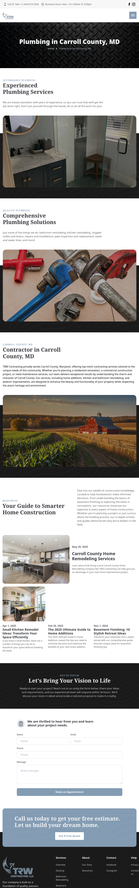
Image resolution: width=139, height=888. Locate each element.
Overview (60, 864)
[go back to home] (18, 866)
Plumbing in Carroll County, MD (75, 48)
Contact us (135, 872)
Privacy (134, 864)
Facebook (111, 864)
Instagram (111, 870)
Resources (87, 870)
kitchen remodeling (78, 232)
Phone (69, 752)
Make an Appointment (69, 792)
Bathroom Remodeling (62, 878)
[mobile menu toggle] (132, 15)
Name (43, 739)
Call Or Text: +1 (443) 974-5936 (21, 4)
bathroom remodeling (52, 232)
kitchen (87, 378)
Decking (60, 870)
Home (51, 48)
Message (69, 772)
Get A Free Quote (69, 836)
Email (96, 739)
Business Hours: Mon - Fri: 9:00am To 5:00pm (66, 4)
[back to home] (8, 15)
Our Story (87, 864)
